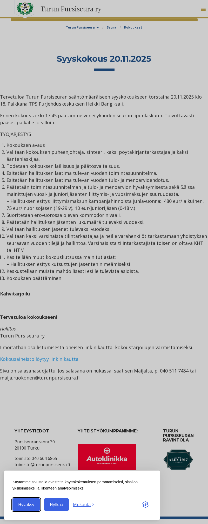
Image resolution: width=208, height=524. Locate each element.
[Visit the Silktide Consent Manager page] (145, 504)
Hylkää (56, 504)
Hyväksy (26, 504)
